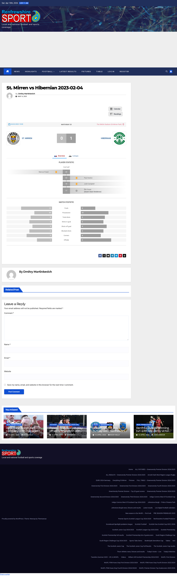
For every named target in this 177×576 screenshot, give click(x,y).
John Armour (158, 435)
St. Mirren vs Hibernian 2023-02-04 (45, 88)
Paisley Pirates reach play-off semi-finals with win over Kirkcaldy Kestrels (66, 431)
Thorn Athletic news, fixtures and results (131, 552)
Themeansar (42, 519)
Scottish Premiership (168, 530)
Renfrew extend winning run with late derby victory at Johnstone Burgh (153, 431)
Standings (115, 114)
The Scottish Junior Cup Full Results (138, 546)
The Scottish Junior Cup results (164, 546)
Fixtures (86, 71)
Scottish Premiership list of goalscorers (139, 535)
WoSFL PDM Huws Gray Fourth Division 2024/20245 (119, 568)
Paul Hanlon (88, 178)
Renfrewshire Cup (106, 424)
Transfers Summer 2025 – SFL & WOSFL (105, 557)
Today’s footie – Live (154, 552)
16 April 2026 (57, 435)
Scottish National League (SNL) (69, 424)
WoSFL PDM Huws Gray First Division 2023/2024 (121, 562)
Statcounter (5, 574)
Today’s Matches (169, 552)
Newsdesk (70, 435)
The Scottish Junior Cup (116, 546)
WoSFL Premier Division (14, 424)
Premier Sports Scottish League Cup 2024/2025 (134, 519)
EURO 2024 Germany (103, 480)
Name (7, 344)
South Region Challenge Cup (165, 535)
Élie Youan (87, 189)
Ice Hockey (53, 424)
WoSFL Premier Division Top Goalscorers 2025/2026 (157, 568)
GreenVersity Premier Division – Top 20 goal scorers (127, 491)
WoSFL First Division (168, 557)
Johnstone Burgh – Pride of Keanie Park (161, 502)
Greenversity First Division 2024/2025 (104, 486)
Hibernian (106, 138)
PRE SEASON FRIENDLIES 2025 (164, 513)
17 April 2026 (14, 435)
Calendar (115, 109)
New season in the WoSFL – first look (138, 513)
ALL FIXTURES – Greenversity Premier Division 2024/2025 (155, 469)
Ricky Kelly (27, 435)
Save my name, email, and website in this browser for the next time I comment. (40, 385)
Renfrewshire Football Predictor (164, 519)
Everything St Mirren (120, 480)
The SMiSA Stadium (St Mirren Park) (109, 124)
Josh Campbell (89, 184)
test (174, 541)
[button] (167, 71)
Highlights (31, 71)
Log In (111, 71)
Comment (9, 313)
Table (99, 71)
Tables (168, 541)
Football (47, 71)
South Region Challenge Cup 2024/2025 (113, 541)
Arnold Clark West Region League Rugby (161, 475)
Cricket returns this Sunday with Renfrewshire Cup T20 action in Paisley (110, 431)
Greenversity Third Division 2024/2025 (134, 497)
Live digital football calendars (165, 508)
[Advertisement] (88, 49)
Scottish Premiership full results (113, 535)
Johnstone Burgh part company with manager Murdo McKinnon (22, 431)
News (17, 71)
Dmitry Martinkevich (26, 94)
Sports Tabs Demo (135, 541)
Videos (123, 557)
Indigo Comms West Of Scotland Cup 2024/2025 (128, 502)
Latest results (68, 71)
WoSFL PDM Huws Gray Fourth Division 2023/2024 (157, 562)
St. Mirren (27, 138)
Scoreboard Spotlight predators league (119, 524)
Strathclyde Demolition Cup (154, 541)
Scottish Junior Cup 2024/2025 (123, 530)
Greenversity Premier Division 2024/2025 (161, 491)
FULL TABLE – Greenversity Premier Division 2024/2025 (156, 480)
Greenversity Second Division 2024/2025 (105, 497)
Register (124, 71)
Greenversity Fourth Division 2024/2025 (161, 486)
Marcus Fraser (44, 172)
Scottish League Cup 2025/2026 (147, 530)
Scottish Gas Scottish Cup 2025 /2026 (162, 524)
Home (131, 469)
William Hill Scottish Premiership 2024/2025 (143, 557)
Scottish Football (141, 524)
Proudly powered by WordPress (13, 519)
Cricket (95, 424)
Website (7, 371)
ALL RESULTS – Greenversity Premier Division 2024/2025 (125, 475)
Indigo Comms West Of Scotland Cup (162, 497)
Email (7, 358)
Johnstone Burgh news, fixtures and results (126, 508)
